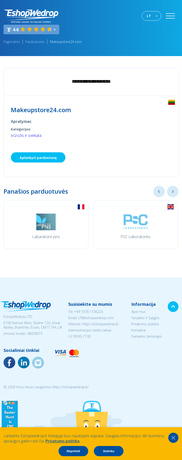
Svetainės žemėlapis (146, 336)
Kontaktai (138, 330)
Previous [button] (159, 191)
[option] (46, 224)
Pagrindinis (12, 41)
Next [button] (172, 191)
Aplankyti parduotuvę (38, 157)
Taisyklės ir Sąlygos (145, 318)
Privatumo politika (145, 324)
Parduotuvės (35, 41)
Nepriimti (73, 451)
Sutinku (108, 451)
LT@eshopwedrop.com (96, 318)
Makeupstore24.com (66, 41)
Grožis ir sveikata (27, 135)
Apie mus (138, 311)
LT (149, 16)
